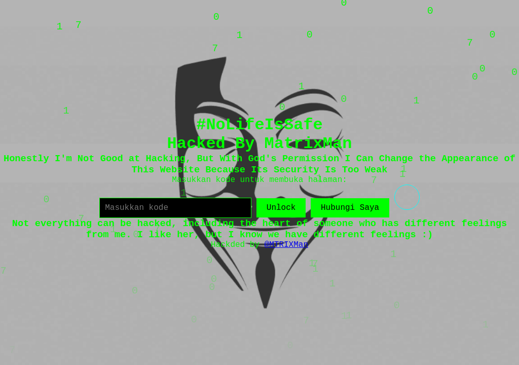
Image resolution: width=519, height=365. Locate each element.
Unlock (281, 207)
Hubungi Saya (350, 207)
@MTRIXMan (286, 244)
